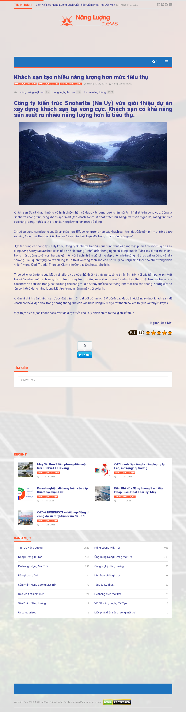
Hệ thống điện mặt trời (107, 594)
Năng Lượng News (122, 83)
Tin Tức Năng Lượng (71, 84)
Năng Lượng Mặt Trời (25, 84)
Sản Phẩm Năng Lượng (32, 603)
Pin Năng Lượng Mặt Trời (33, 566)
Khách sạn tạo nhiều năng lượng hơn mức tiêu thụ (81, 77)
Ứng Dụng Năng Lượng (108, 575)
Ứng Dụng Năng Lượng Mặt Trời (113, 557)
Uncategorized (27, 612)
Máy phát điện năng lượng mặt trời (115, 612)
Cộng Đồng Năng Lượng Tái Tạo (54, 702)
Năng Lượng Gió (28, 575)
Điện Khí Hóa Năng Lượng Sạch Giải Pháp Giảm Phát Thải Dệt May (75, 4)
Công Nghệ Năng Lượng (109, 566)
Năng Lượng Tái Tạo (48, 84)
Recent (20, 454)
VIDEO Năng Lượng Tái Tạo (110, 603)
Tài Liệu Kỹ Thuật (104, 584)
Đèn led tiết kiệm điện (31, 594)
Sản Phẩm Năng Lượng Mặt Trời (37, 584)
